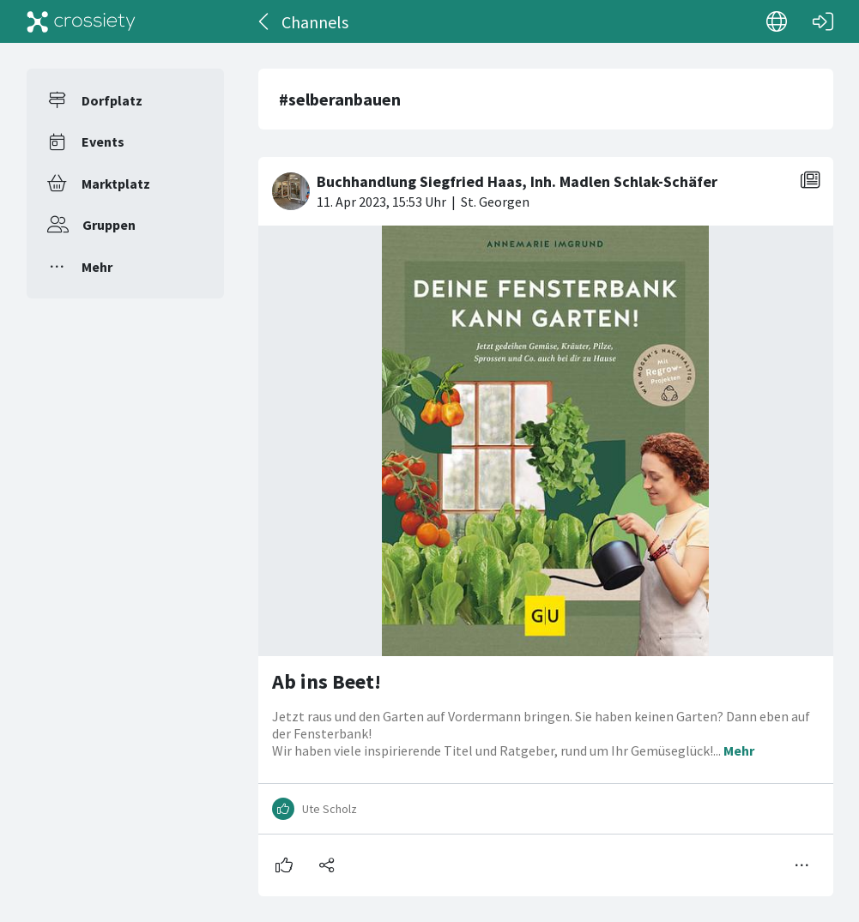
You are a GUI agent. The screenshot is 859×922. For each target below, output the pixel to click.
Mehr (97, 266)
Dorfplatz (112, 100)
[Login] (823, 21)
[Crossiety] (81, 21)
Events (103, 141)
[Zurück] (264, 21)
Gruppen (109, 224)
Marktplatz (116, 183)
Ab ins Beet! (326, 681)
